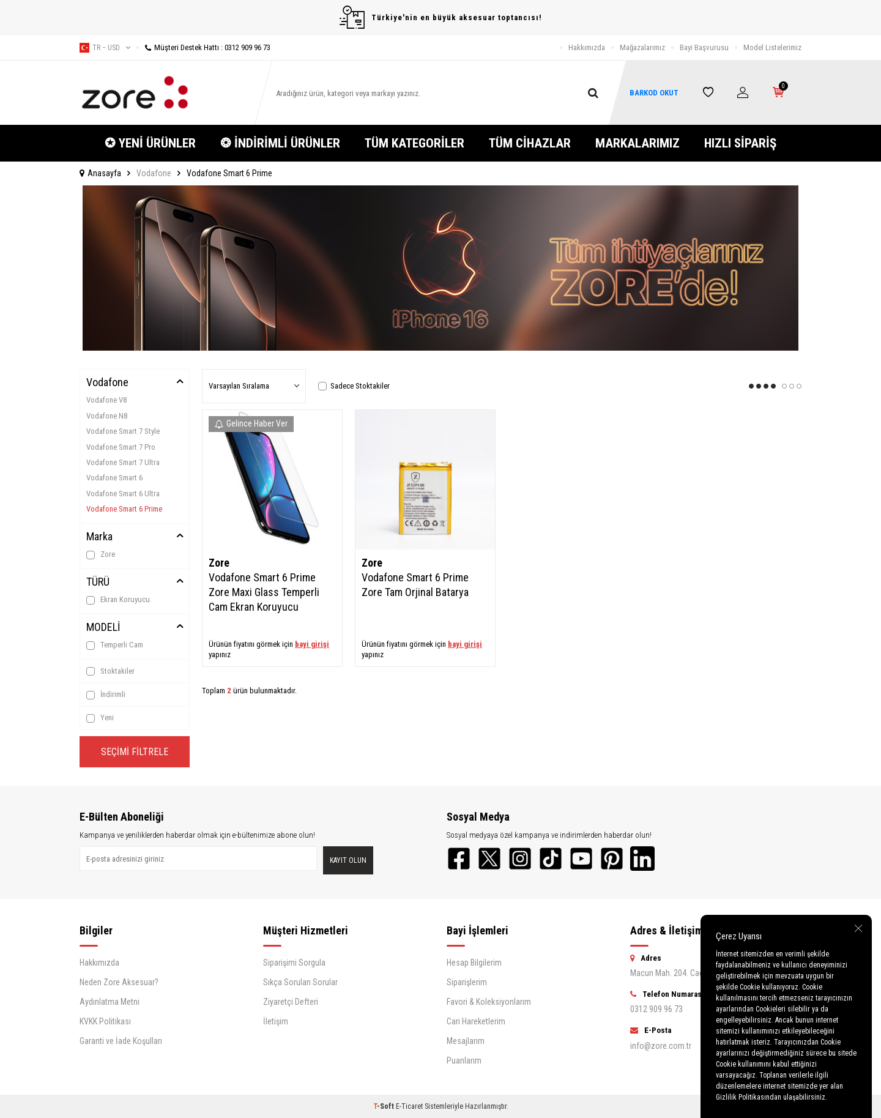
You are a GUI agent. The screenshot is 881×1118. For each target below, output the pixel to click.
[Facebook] (459, 858)
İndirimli (105, 694)
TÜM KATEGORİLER (414, 143)
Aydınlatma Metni (109, 1002)
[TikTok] (550, 858)
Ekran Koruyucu (118, 600)
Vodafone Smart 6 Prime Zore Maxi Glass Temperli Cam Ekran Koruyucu (264, 592)
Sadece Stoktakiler (354, 385)
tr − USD (105, 48)
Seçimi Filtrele (134, 752)
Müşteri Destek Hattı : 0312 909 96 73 (203, 47)
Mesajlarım (466, 1041)
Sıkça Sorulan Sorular (300, 982)
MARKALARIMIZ (637, 143)
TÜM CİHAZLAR (530, 143)
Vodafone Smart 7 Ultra (123, 462)
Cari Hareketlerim (476, 1021)
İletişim (275, 1021)
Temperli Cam (114, 645)
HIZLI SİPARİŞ (740, 143)
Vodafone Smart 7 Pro (120, 447)
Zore (100, 554)
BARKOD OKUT (654, 92)
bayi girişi (312, 644)
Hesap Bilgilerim (474, 962)
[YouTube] (581, 858)
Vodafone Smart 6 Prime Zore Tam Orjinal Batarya (415, 584)
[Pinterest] (612, 858)
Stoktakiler (110, 671)
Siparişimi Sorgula (294, 962)
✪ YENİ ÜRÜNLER (150, 143)
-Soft (384, 1106)
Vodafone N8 (106, 415)
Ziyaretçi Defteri (290, 1002)
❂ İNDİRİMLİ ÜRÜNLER (280, 143)
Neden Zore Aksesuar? (119, 982)
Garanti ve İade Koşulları (121, 1041)
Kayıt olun (348, 860)
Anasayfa (100, 173)
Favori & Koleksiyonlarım (489, 1002)
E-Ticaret (409, 1106)
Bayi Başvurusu (704, 47)
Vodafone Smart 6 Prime (124, 508)
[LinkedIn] (642, 858)
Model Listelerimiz (772, 47)
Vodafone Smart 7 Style (123, 431)
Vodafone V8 (106, 399)
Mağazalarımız (642, 47)
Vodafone (153, 173)
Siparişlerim (467, 982)
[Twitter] (489, 858)
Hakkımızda (586, 47)
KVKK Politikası (105, 1021)
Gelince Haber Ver (251, 423)
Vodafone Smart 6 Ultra (123, 493)
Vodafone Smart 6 (114, 477)
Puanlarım (464, 1060)
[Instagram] (520, 858)
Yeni (100, 718)
